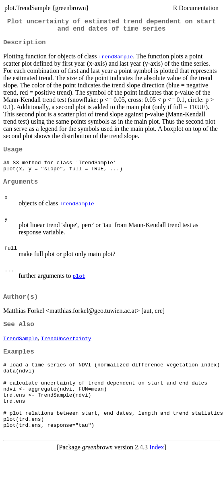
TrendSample (115, 61)
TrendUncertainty (66, 352)
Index (156, 477)
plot (79, 286)
